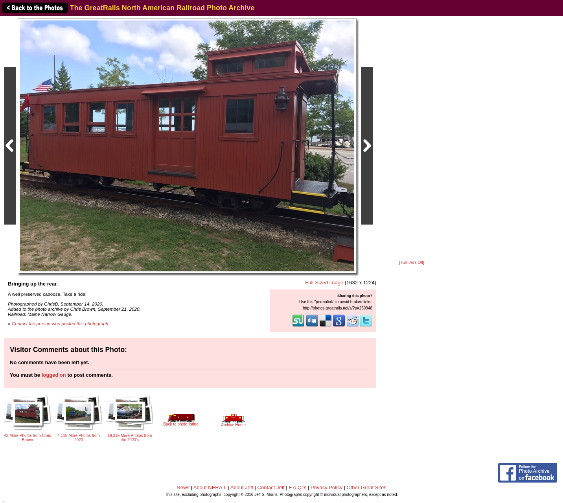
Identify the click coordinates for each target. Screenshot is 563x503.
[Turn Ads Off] (411, 262)
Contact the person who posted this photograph (60, 323)
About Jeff (241, 487)
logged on (54, 375)
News (183, 487)
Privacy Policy (326, 487)
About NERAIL (209, 487)
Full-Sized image (324, 283)
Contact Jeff (271, 487)
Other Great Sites (366, 487)
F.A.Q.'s (297, 487)
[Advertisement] (411, 138)
